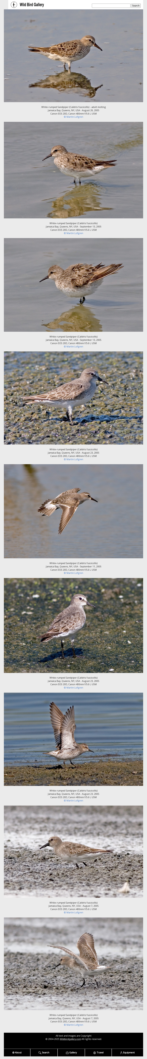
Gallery (71, 1052)
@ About (17, 1052)
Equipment (127, 1052)
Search (43, 1052)
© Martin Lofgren (73, 116)
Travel (98, 1052)
